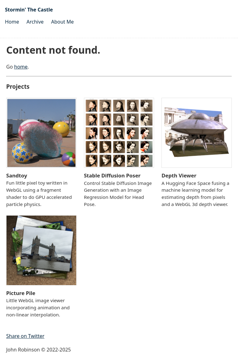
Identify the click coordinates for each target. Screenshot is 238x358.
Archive (35, 21)
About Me (62, 21)
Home (12, 21)
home (21, 66)
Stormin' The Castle (29, 9)
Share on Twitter (25, 336)
